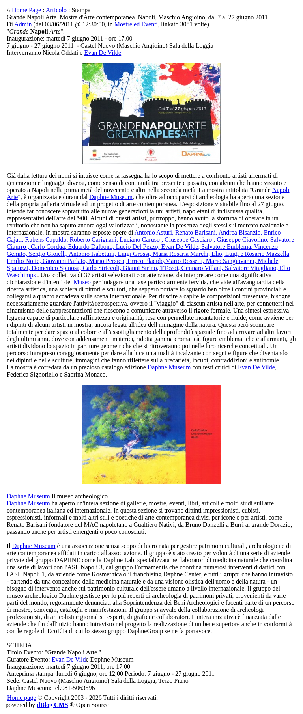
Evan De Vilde (102, 52)
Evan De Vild (69, 659)
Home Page (26, 10)
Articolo (56, 10)
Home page (21, 697)
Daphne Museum (111, 197)
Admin (23, 24)
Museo (82, 282)
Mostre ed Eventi (136, 24)
